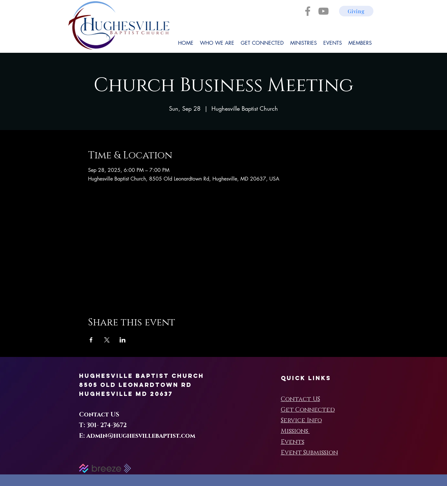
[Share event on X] (107, 339)
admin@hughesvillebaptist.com (140, 436)
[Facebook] (307, 11)
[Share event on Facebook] (91, 339)
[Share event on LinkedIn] (123, 339)
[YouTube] (323, 11)
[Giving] (356, 11)
